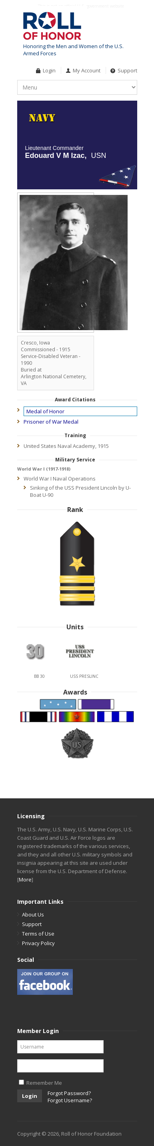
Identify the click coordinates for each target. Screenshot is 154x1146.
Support (127, 70)
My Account (86, 70)
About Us (33, 914)
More (25, 879)
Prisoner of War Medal (51, 421)
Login (49, 70)
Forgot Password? (69, 1093)
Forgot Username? (70, 1100)
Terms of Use (38, 933)
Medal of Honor (45, 411)
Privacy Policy (38, 943)
